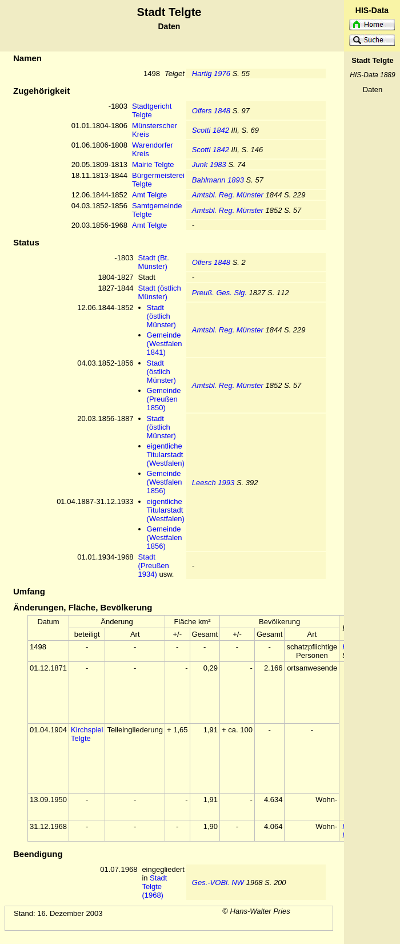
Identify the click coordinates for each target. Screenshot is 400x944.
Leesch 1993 (213, 482)
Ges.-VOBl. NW (218, 882)
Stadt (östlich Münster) (159, 292)
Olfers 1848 (211, 110)
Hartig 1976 (211, 73)
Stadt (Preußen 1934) (153, 565)
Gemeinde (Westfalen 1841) (164, 343)
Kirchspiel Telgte (87, 734)
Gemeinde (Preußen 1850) (164, 399)
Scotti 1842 (210, 130)
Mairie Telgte (153, 164)
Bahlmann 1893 (218, 180)
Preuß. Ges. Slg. (219, 292)
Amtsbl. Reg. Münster (227, 195)
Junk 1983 (209, 164)
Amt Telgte (149, 195)
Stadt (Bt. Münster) (153, 262)
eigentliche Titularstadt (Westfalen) (166, 454)
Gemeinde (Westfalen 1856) (164, 482)
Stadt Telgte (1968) (154, 886)
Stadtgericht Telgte (151, 110)
